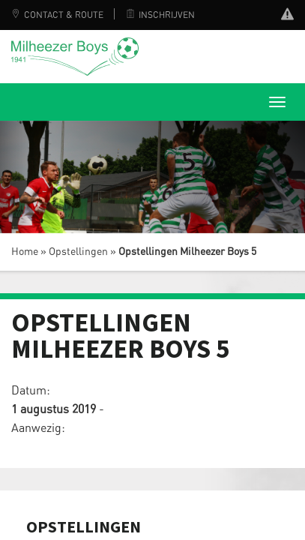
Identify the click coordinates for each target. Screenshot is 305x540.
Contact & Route (57, 15)
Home (24, 252)
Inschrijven (160, 15)
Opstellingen (78, 252)
